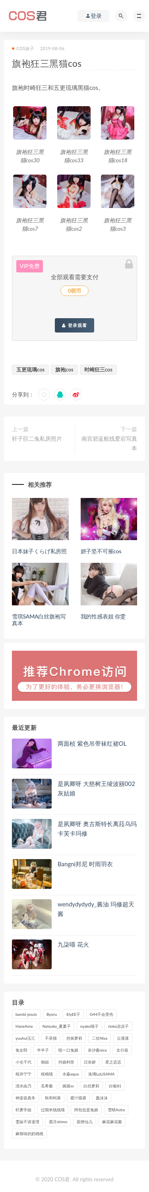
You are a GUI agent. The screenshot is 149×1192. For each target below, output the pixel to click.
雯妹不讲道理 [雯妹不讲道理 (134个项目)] (27, 1121)
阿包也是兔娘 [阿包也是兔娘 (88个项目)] (86, 1109)
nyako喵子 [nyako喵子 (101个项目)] (89, 1026)
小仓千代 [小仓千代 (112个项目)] (23, 1062)
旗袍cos (64, 369)
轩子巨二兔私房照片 (37, 438)
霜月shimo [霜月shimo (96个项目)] (58, 1121)
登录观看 (74, 325)
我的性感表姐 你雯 (103, 616)
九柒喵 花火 (73, 944)
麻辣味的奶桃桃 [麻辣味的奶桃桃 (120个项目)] (29, 1133)
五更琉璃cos (30, 369)
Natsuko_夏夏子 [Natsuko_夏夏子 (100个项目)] (57, 1026)
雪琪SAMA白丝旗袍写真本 (39, 619)
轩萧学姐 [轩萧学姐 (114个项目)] (23, 1109)
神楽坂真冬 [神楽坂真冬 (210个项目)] (25, 1097)
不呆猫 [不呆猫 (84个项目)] (51, 1038)
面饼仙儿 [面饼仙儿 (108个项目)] (85, 1121)
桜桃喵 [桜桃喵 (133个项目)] (47, 1073)
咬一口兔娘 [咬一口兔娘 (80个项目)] (68, 1050)
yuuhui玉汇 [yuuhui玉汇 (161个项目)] (25, 1038)
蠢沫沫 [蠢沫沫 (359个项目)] (102, 1097)
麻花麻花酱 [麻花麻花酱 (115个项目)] (112, 1121)
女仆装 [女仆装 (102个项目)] (122, 1050)
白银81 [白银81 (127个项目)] (115, 1085)
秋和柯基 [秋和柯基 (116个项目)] (53, 1097)
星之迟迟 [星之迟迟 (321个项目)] (113, 1062)
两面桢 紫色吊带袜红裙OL (92, 743)
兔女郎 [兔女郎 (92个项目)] (21, 1050)
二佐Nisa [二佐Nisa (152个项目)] (99, 1038)
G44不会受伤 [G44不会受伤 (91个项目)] (101, 1014)
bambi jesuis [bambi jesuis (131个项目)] (26, 1014)
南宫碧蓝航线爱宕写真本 (109, 443)
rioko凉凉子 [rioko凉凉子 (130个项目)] (118, 1026)
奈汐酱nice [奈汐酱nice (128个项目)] (97, 1050)
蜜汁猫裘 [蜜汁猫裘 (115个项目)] (78, 1097)
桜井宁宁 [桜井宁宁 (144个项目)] (23, 1073)
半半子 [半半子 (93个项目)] (43, 1050)
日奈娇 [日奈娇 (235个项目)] (90, 1062)
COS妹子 (23, 48)
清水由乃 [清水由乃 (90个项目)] (23, 1085)
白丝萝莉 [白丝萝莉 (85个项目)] (91, 1085)
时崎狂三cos (98, 369)
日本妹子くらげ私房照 (39, 551)
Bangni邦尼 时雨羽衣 (85, 863)
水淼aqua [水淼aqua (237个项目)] (70, 1073)
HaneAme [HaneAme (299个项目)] (24, 1026)
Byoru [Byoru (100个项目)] (51, 1014)
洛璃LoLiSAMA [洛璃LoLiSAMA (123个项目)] (101, 1073)
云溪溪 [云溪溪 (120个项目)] (123, 1038)
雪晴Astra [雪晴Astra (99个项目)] (116, 1109)
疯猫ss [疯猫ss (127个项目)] (68, 1085)
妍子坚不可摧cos (101, 551)
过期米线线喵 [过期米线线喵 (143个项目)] (53, 1109)
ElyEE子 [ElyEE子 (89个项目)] (73, 1014)
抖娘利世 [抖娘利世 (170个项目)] (66, 1062)
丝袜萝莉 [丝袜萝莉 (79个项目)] (74, 1038)
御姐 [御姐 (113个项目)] (45, 1062)
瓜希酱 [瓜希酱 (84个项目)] (47, 1085)
